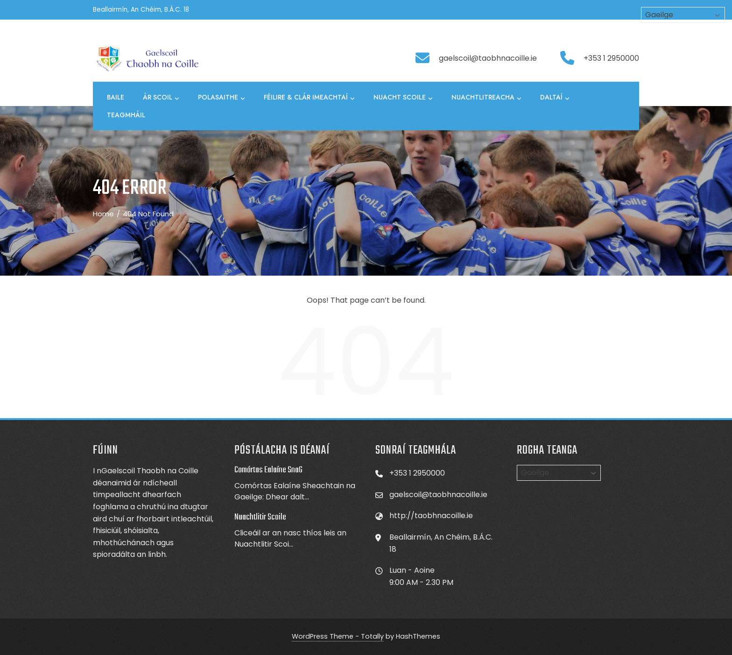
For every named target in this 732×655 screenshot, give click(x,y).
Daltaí (555, 97)
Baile (115, 97)
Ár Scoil (161, 97)
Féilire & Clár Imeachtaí (309, 97)
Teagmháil (126, 115)
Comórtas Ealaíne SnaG (268, 470)
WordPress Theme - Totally (338, 636)
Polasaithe (221, 97)
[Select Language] (559, 473)
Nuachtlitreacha (486, 97)
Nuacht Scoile (403, 97)
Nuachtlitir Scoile (260, 517)
